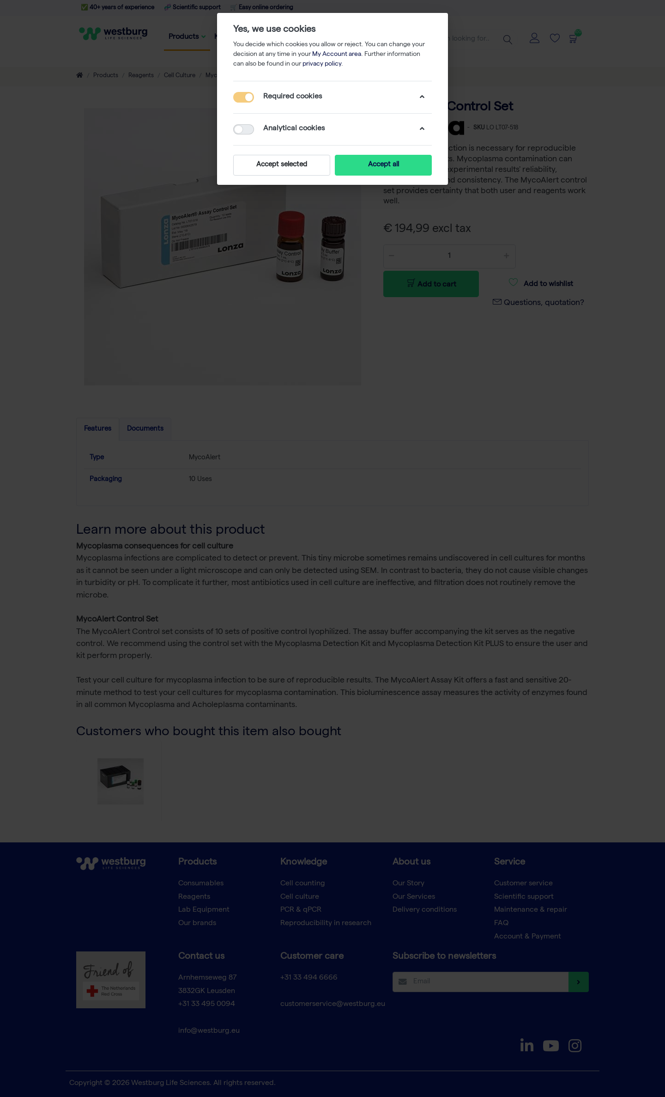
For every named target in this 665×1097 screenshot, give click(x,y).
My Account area (336, 54)
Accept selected (281, 165)
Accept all (383, 165)
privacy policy (321, 64)
